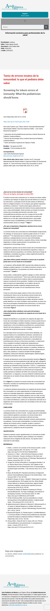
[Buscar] (46, 27)
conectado (27, 554)
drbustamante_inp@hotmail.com (13, 156)
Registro (25, 13)
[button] (25, 20)
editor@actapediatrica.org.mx (18, 605)
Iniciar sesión (25, 16)
